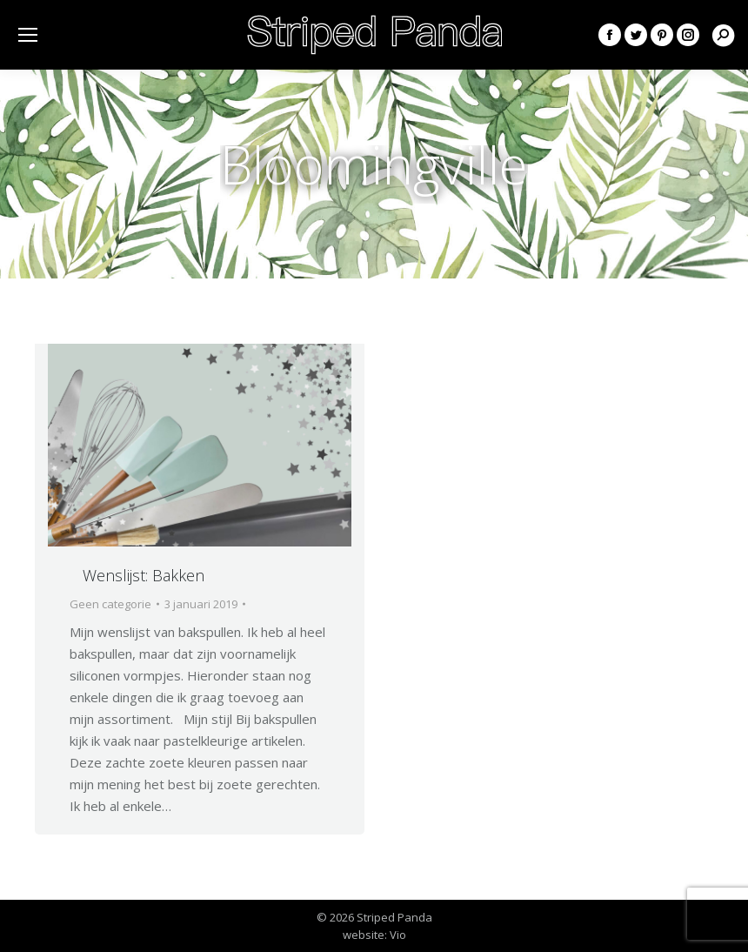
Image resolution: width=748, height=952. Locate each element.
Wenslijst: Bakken (143, 575)
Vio (398, 934)
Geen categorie (110, 604)
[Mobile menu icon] (27, 34)
